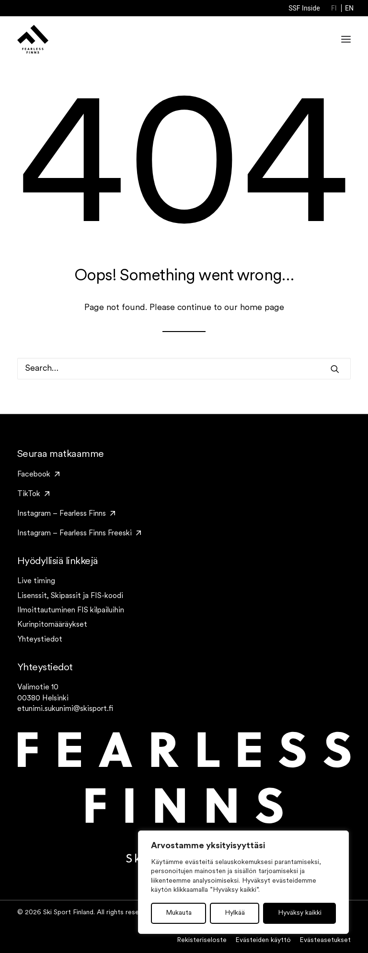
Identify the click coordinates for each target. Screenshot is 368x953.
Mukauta (179, 913)
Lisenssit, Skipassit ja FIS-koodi (70, 596)
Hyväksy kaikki (300, 913)
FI (334, 8)
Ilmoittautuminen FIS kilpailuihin (70, 610)
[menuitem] (304, 8)
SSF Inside (304, 8)
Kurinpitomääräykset (52, 625)
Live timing (36, 581)
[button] (335, 369)
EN (349, 8)
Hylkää (235, 913)
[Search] (184, 368)
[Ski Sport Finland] (32, 39)
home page (262, 307)
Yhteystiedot (39, 639)
